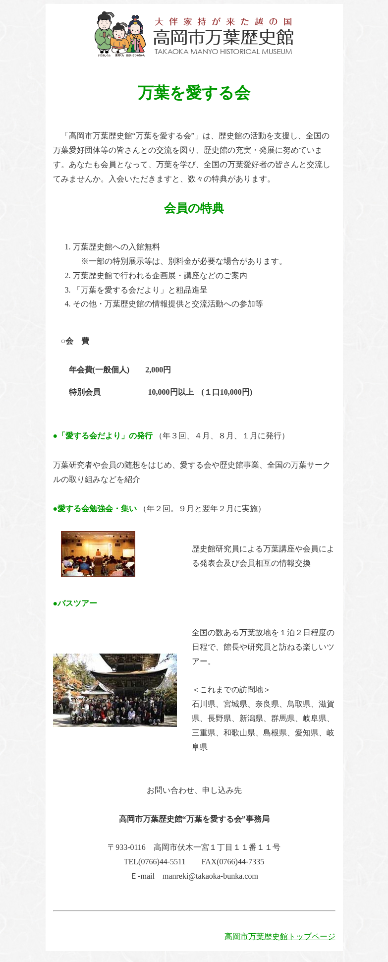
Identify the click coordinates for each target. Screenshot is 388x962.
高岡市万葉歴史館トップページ (279, 936)
